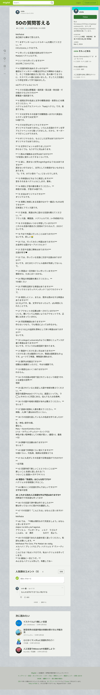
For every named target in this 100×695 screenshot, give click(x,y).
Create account (90, 3)
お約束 (36, 602)
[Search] (52, 3)
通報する (43, 602)
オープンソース (52, 681)
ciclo (22, 11)
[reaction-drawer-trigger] (4, 52)
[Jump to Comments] (5, 59)
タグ (45, 676)
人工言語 (20, 28)
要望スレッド (68, 676)
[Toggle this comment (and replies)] (17, 592)
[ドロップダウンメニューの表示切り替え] (62, 587)
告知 (29, 676)
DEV (19, 681)
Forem (67, 681)
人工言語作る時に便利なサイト (85, 76)
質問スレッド (58, 676)
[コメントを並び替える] (43, 571)
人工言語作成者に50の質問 (35, 28)
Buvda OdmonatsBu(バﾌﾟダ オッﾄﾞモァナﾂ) (85, 59)
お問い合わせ (78, 676)
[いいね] (21, 597)
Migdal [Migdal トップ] (33, 673)
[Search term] (33, 3)
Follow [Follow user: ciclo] (85, 17)
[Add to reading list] (5, 67)
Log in (78, 3)
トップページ (22, 676)
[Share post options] (5, 74)
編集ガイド (46, 678)
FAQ (50, 676)
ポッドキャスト (37, 676)
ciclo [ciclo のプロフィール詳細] (23, 588)
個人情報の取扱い (57, 678)
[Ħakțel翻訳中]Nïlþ (85, 68)
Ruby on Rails (33, 683)
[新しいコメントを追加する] (42, 580)
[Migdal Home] (6, 3)
